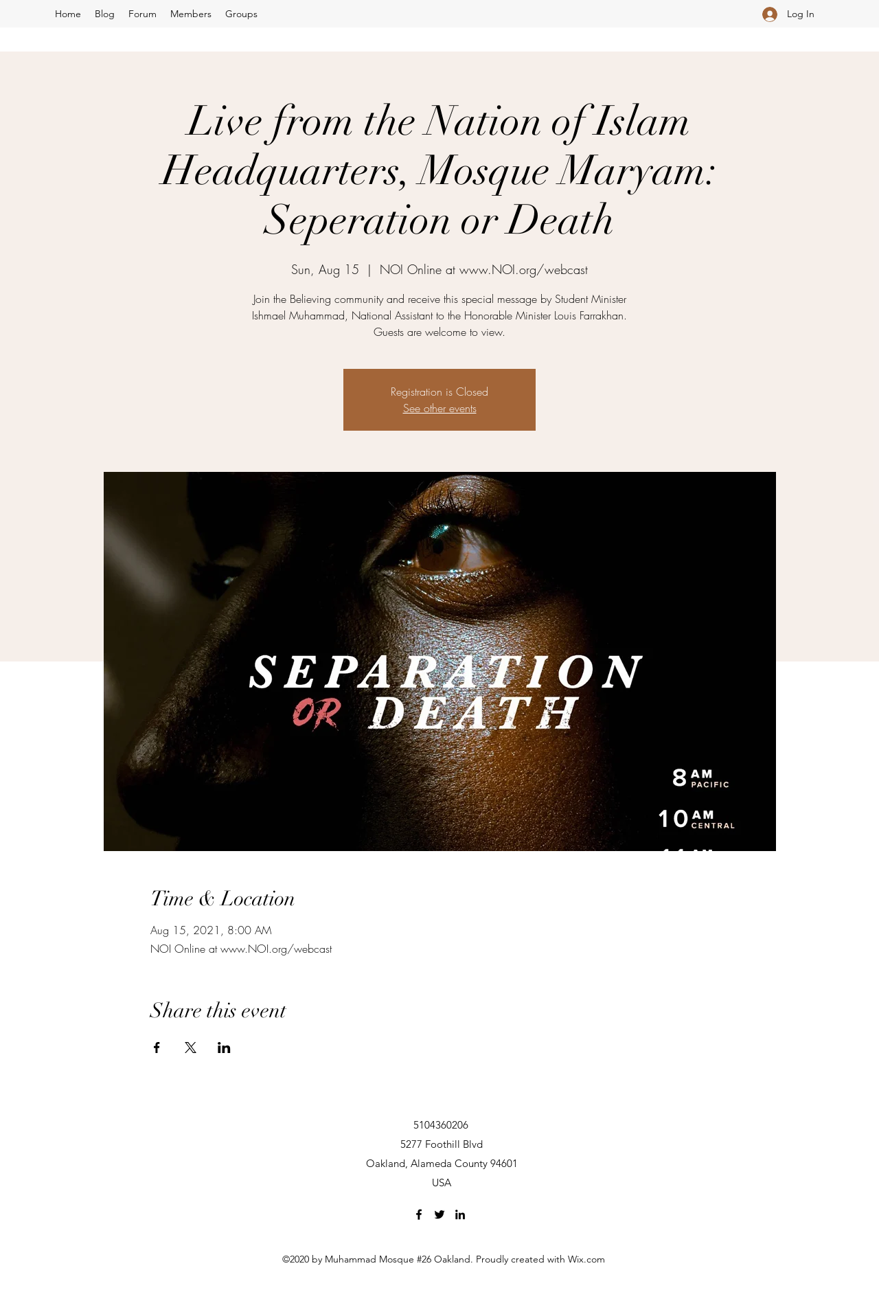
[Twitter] (439, 1214)
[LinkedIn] (460, 1214)
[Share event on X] (190, 1047)
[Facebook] (419, 1214)
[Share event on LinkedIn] (224, 1047)
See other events (440, 408)
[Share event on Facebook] (156, 1047)
